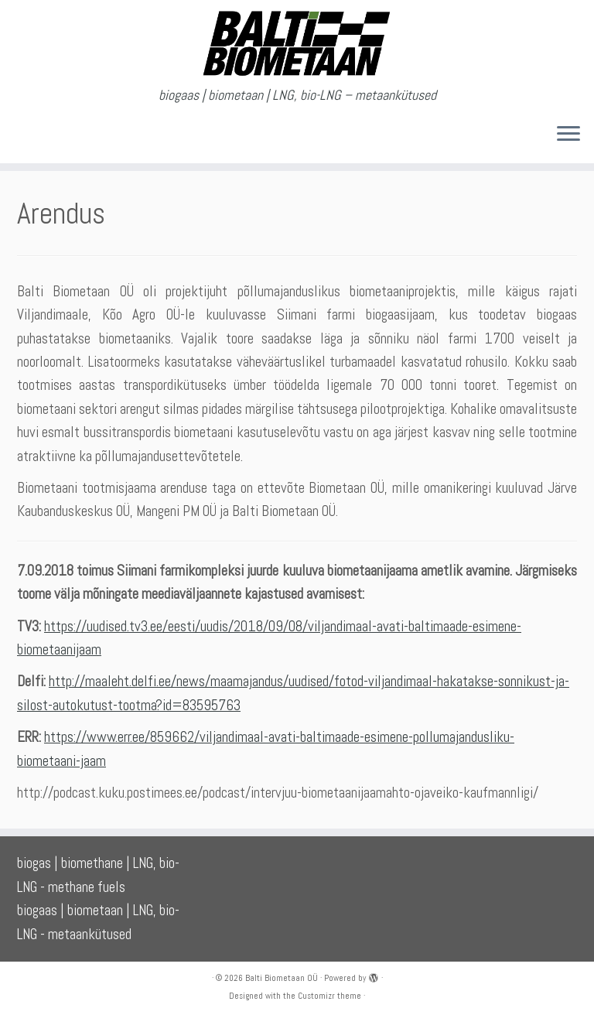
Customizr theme (329, 995)
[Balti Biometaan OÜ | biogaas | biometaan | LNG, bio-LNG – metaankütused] (297, 44)
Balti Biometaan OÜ (281, 977)
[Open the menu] (568, 135)
